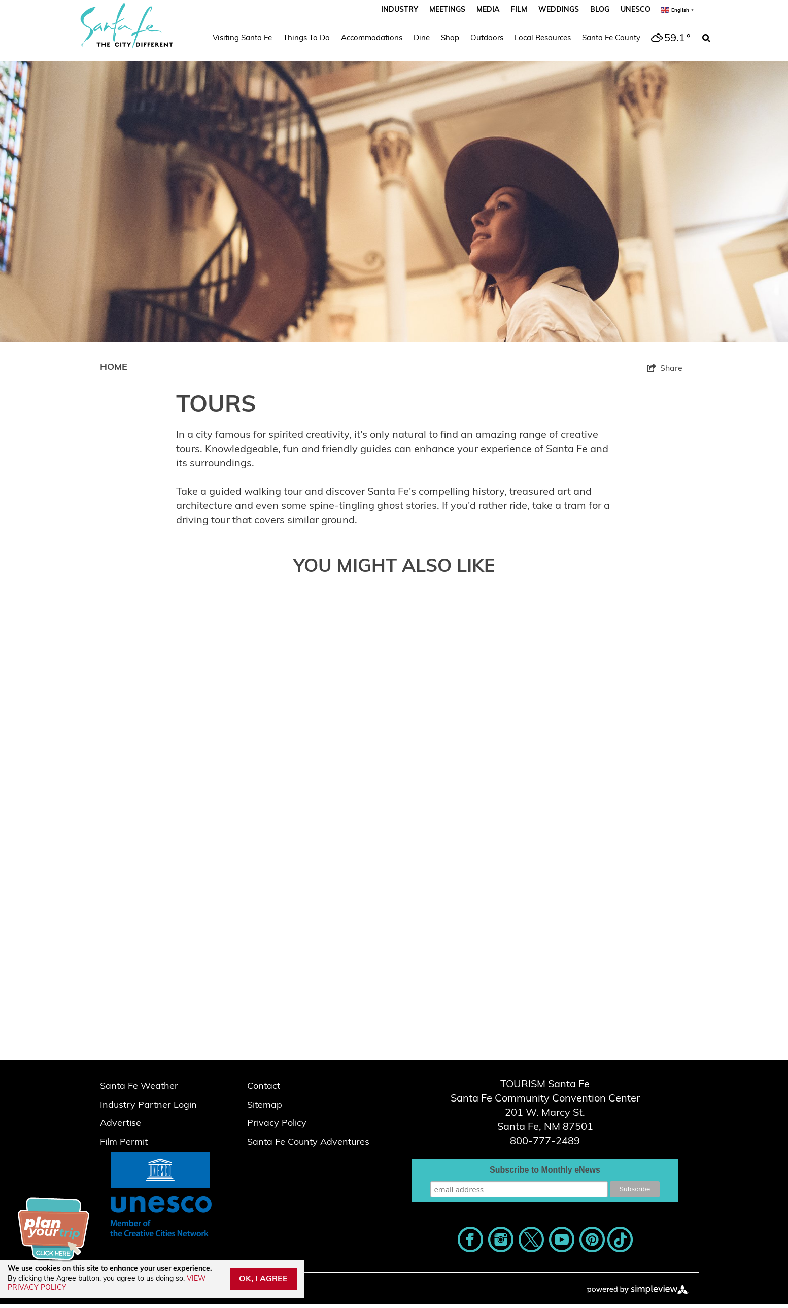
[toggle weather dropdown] (669, 38)
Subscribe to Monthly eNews (545, 1169)
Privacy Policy (276, 1123)
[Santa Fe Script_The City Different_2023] (127, 26)
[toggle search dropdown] (706, 38)
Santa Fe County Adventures (308, 1142)
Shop (450, 38)
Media (488, 10)
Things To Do (306, 38)
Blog (599, 10)
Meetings (447, 10)
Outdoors (486, 38)
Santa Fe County (611, 38)
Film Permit (124, 1142)
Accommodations (371, 38)
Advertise (120, 1123)
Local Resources (543, 38)
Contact (263, 1086)
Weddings (558, 10)
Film (519, 10)
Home (113, 367)
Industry (399, 10)
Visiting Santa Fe (242, 38)
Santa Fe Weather (139, 1086)
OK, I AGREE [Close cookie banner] (263, 1279)
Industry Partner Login (148, 1105)
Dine (422, 38)
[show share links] (665, 368)
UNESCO (635, 10)
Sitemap (264, 1105)
